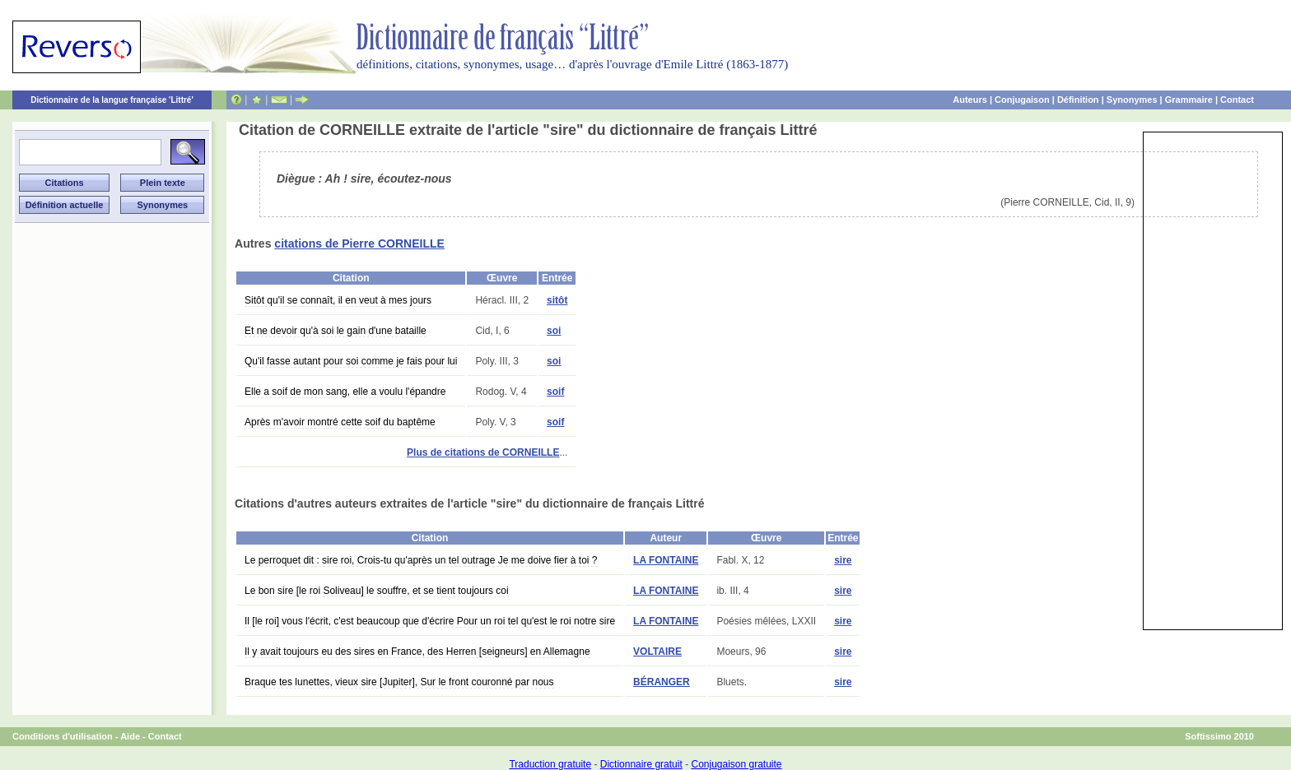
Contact (1237, 99)
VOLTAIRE (657, 651)
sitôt (557, 300)
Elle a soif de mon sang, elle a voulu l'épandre (345, 391)
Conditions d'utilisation (62, 736)
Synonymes (1132, 99)
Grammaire (1189, 99)
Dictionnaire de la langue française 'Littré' (111, 99)
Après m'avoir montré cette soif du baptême (340, 422)
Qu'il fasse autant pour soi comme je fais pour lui (351, 361)
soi (554, 330)
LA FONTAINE (665, 560)
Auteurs (970, 99)
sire (842, 560)
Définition (1078, 99)
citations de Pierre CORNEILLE (359, 243)
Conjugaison (1022, 99)
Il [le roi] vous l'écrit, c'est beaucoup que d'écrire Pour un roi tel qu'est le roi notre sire (430, 621)
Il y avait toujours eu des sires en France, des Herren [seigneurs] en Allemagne (417, 651)
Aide (130, 736)
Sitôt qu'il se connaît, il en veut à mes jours (338, 300)
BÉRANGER (661, 682)
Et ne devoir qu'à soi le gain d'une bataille (335, 330)
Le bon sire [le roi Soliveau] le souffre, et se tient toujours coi (377, 590)
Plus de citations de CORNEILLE (483, 452)
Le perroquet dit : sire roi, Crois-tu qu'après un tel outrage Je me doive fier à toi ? (421, 560)
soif (555, 391)
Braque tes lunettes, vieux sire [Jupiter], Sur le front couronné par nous (399, 682)
